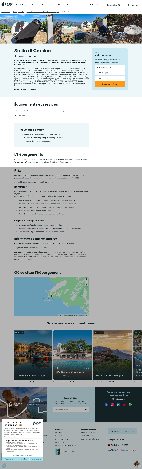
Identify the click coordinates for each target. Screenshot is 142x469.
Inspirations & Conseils (89, 5)
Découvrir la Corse (39, 5)
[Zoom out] (86, 282)
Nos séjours (59, 436)
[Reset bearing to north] (86, 284)
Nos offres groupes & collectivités (66, 445)
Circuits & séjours (22, 5)
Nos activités (59, 442)
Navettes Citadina (87, 432)
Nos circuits (59, 432)
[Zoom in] (86, 279)
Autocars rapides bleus (89, 439)
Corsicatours (5, 12)
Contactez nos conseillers (122, 431)
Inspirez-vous (66, 451)
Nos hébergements (61, 439)
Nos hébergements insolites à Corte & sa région (43, 12)
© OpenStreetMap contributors (76, 315)
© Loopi (86, 315)
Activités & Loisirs (57, 5)
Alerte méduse (86, 436)
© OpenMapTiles (63, 315)
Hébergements (72, 5)
